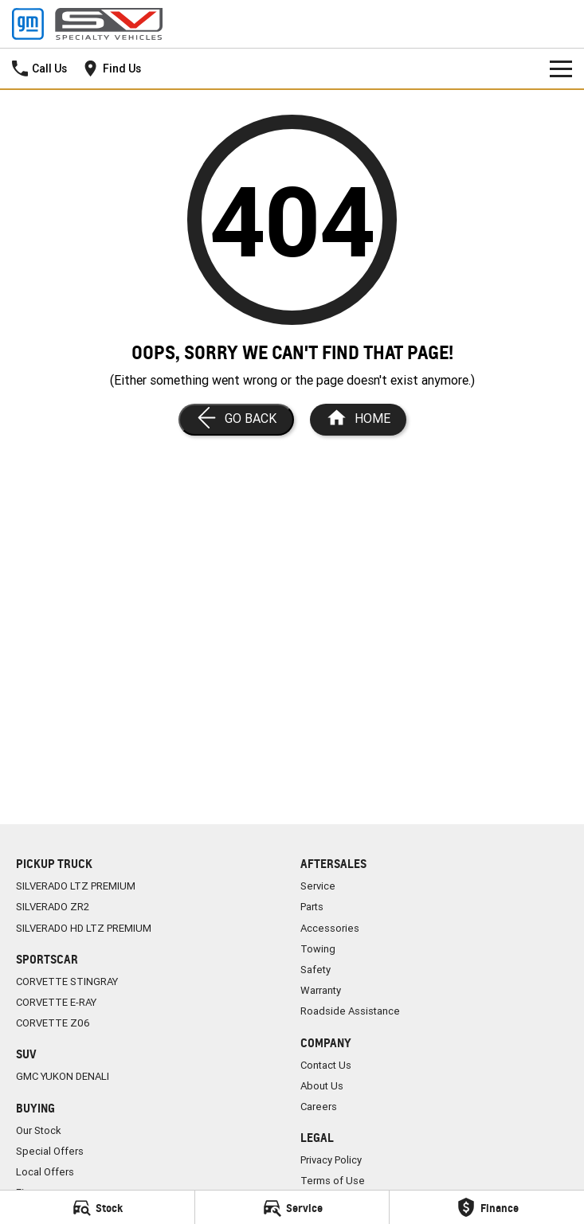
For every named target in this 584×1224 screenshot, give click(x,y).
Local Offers (45, 1172)
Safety (315, 969)
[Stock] (97, 1207)
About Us (321, 1086)
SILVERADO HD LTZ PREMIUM (83, 928)
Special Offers (50, 1151)
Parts (311, 906)
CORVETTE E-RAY (56, 1002)
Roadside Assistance (350, 1011)
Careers (318, 1106)
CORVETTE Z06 (53, 1023)
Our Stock (38, 1130)
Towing (317, 949)
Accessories (329, 928)
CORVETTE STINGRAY (67, 981)
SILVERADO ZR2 (52, 906)
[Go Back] (236, 420)
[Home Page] (358, 420)
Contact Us (325, 1065)
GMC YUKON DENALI (62, 1076)
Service (317, 886)
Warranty (320, 990)
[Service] (292, 1207)
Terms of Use (332, 1180)
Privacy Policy (331, 1160)
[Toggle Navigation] (561, 68)
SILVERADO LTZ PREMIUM (75, 886)
